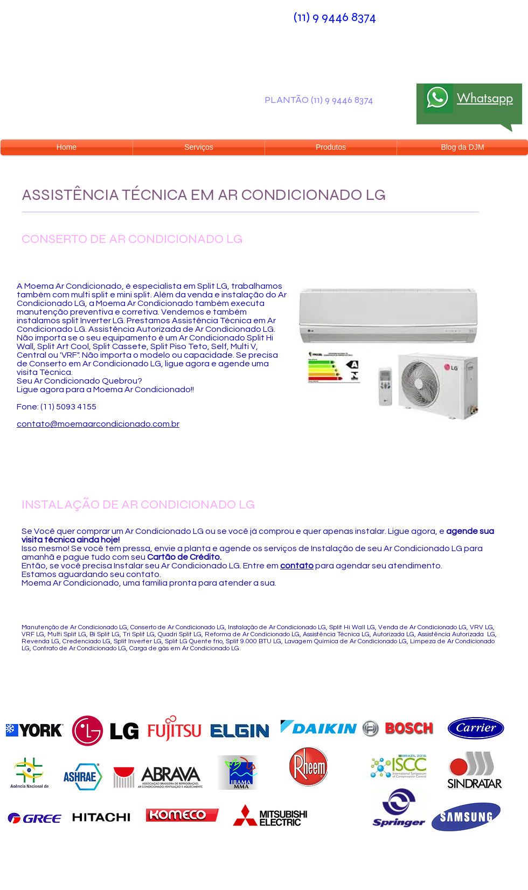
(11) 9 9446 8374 (335, 17)
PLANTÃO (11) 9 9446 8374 (319, 100)
